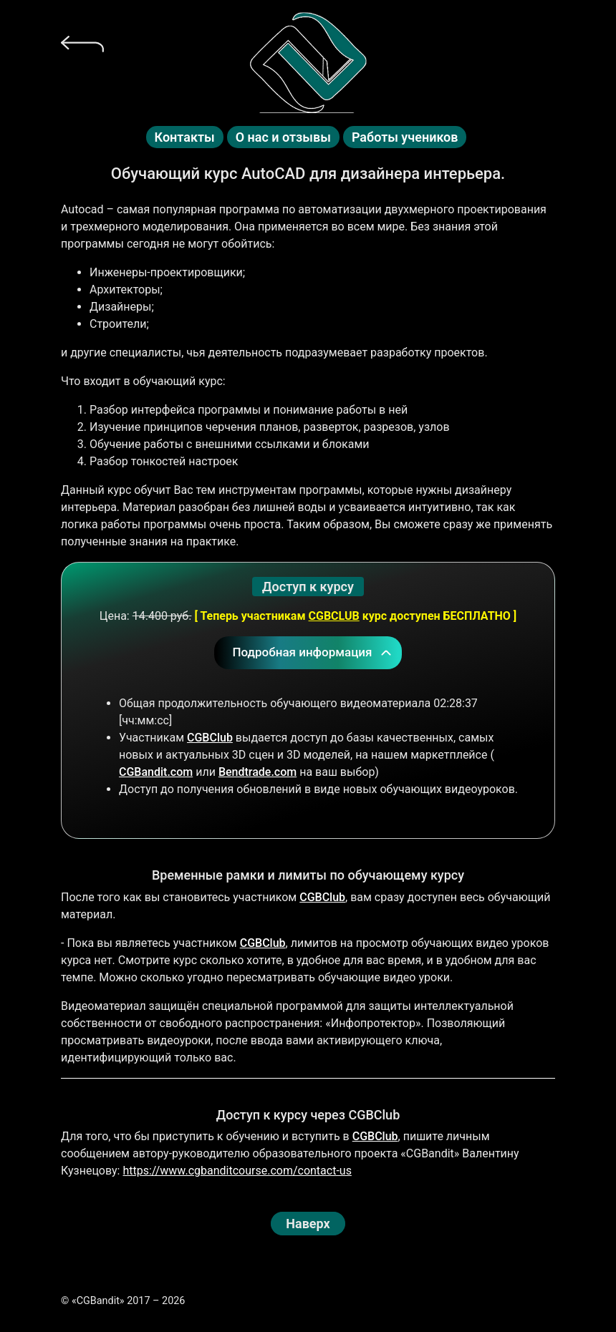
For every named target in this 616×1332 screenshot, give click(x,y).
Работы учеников (405, 137)
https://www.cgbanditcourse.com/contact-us (236, 1170)
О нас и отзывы (283, 137)
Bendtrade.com (257, 772)
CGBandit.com (156, 772)
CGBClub (210, 737)
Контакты (185, 137)
